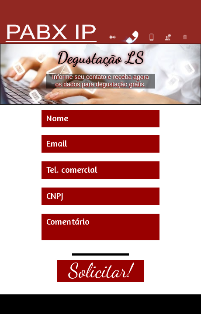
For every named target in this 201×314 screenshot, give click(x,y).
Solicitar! (100, 271)
